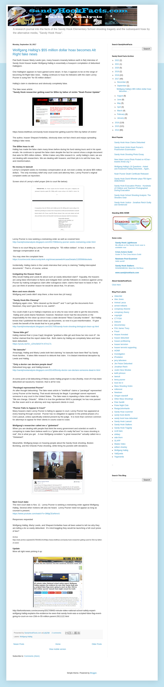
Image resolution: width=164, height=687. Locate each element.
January (120, 118)
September (122, 86)
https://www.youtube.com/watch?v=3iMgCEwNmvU (36, 513)
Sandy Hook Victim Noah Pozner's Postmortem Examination (128, 148)
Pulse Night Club (121, 405)
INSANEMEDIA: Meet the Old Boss (129, 268)
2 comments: (57, 633)
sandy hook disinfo (122, 415)
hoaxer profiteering (122, 341)
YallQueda (118, 453)
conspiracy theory (121, 312)
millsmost (118, 389)
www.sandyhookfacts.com (127, 273)
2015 (117, 126)
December (121, 82)
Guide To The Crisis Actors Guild (128, 254)
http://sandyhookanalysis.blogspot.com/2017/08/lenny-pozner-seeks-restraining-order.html (54, 242)
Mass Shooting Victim (123, 386)
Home (58, 644)
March (120, 111)
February (121, 114)
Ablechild (118, 296)
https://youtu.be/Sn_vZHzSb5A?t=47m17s (32, 344)
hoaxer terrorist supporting (125, 347)
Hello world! (120, 261)
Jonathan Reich (120, 367)
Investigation (119, 354)
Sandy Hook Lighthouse (126, 243)
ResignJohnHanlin (122, 408)
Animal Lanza (120, 302)
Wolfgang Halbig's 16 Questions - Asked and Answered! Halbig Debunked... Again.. (132, 167)
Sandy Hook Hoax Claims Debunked (129, 142)
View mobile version (57, 649)
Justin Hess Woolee (122, 370)
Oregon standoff (121, 396)
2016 (117, 123)
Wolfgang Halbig (26, 637)
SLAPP (117, 441)
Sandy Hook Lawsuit (123, 421)
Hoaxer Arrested (121, 334)
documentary (119, 325)
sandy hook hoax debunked (126, 418)
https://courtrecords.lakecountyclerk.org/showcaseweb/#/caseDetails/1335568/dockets (52, 259)
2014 (117, 130)
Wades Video (120, 444)
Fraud (116, 331)
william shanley (120, 447)
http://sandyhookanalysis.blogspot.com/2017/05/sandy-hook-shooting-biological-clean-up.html (56, 326)
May (119, 103)
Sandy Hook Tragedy (123, 428)
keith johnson (120, 373)
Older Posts (97, 644)
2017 (117, 79)
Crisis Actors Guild (123, 252)
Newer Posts (18, 644)
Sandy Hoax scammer (123, 412)
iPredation (118, 357)
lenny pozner (119, 380)
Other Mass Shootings (123, 399)
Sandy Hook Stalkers (124, 266)
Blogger (93, 673)
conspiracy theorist (122, 309)
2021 (117, 64)
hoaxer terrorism (121, 344)
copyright (118, 315)
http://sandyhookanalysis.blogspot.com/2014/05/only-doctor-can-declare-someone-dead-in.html (56, 370)
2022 (117, 60)
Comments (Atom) (31, 656)
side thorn (118, 437)
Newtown (118, 392)
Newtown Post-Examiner (126, 259)
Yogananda (119, 457)
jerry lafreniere (120, 360)
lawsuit (117, 376)
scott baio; (118, 431)
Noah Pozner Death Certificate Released (131, 174)
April (119, 107)
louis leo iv (118, 383)
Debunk (117, 322)
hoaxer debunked (121, 338)
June (119, 100)
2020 (117, 68)
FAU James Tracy (121, 328)
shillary (117, 434)
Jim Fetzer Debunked (123, 363)
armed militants (120, 306)
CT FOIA (118, 318)
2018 (117, 75)
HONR (117, 351)
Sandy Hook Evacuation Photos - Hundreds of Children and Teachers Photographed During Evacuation (132, 188)
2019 (117, 71)
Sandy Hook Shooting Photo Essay (129, 154)
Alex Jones (119, 299)
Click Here (116, 285)
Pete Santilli (119, 402)
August (120, 96)
